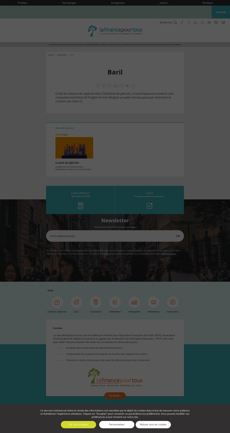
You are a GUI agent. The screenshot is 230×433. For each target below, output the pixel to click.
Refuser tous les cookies (153, 424)
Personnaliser (117, 424)
